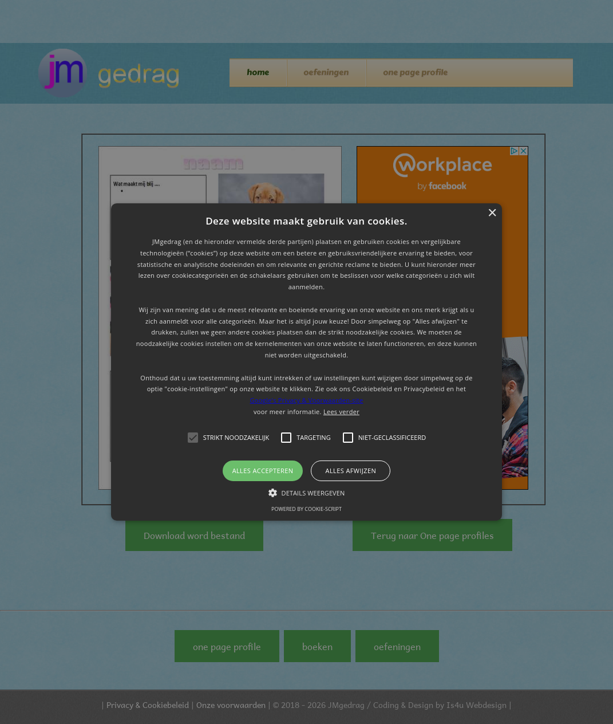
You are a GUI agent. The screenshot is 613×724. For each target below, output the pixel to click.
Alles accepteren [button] (263, 470)
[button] (306, 362)
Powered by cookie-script (306, 509)
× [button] (492, 213)
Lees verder (341, 411)
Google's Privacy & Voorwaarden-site (306, 400)
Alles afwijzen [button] (351, 470)
